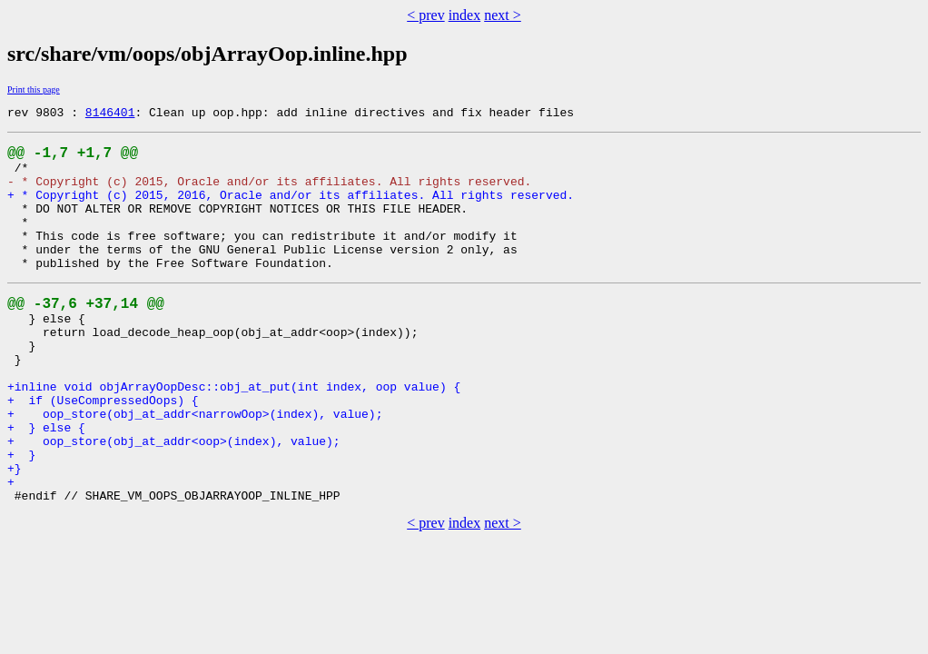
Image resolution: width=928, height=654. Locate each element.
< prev (425, 15)
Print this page (33, 89)
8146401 (110, 114)
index (465, 15)
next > (502, 15)
